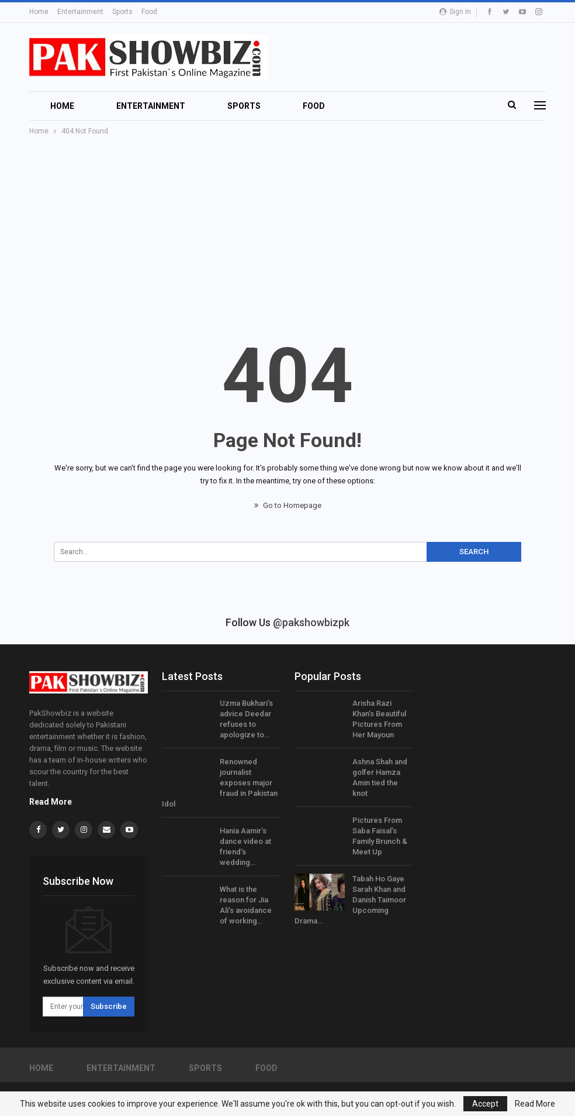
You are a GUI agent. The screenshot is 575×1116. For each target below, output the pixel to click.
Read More (50, 801)
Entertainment (80, 12)
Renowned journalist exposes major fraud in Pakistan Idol (220, 782)
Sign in (455, 12)
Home (39, 12)
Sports (122, 12)
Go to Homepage (287, 505)
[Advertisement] (287, 225)
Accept (485, 1103)
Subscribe (109, 1006)
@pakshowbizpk (311, 622)
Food (149, 12)
